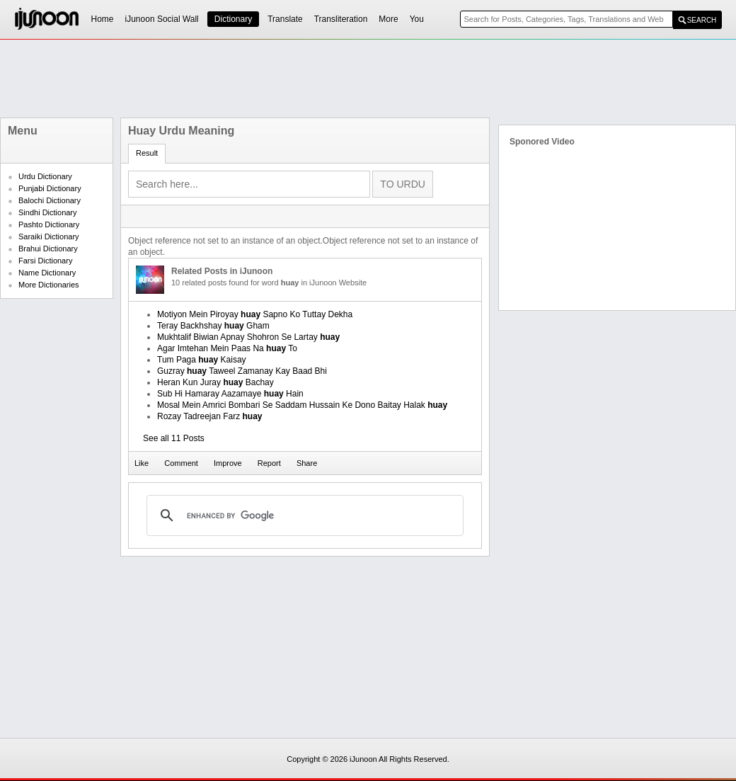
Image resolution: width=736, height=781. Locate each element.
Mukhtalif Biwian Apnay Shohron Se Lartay (248, 337)
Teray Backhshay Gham (213, 326)
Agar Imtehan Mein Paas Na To (227, 348)
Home (102, 19)
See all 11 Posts (174, 438)
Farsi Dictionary (45, 260)
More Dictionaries (48, 284)
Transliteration (341, 19)
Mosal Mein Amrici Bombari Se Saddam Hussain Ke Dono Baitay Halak (302, 405)
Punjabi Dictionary (49, 188)
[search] (303, 515)
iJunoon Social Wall (162, 19)
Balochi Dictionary (49, 200)
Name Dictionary (47, 272)
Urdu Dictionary (45, 176)
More (388, 19)
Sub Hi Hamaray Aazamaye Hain (230, 394)
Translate (285, 19)
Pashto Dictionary (48, 224)
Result (147, 153)
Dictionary (233, 19)
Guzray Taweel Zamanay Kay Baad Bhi (242, 371)
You (417, 19)
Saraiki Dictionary (48, 236)
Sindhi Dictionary (47, 212)
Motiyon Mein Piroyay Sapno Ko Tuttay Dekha (254, 314)
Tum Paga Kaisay (201, 360)
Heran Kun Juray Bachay (215, 382)
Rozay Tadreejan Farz (210, 416)
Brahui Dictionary (48, 248)
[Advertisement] (368, 78)
